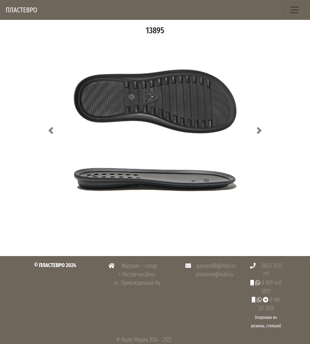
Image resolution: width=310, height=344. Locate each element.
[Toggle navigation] (294, 10)
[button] (51, 130)
